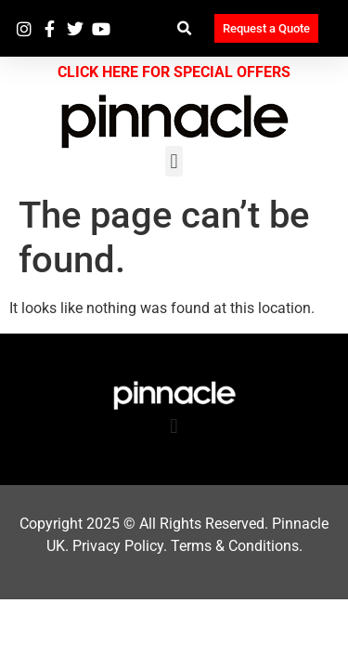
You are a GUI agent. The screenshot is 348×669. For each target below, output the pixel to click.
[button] (185, 28)
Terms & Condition (231, 546)
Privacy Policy (117, 546)
